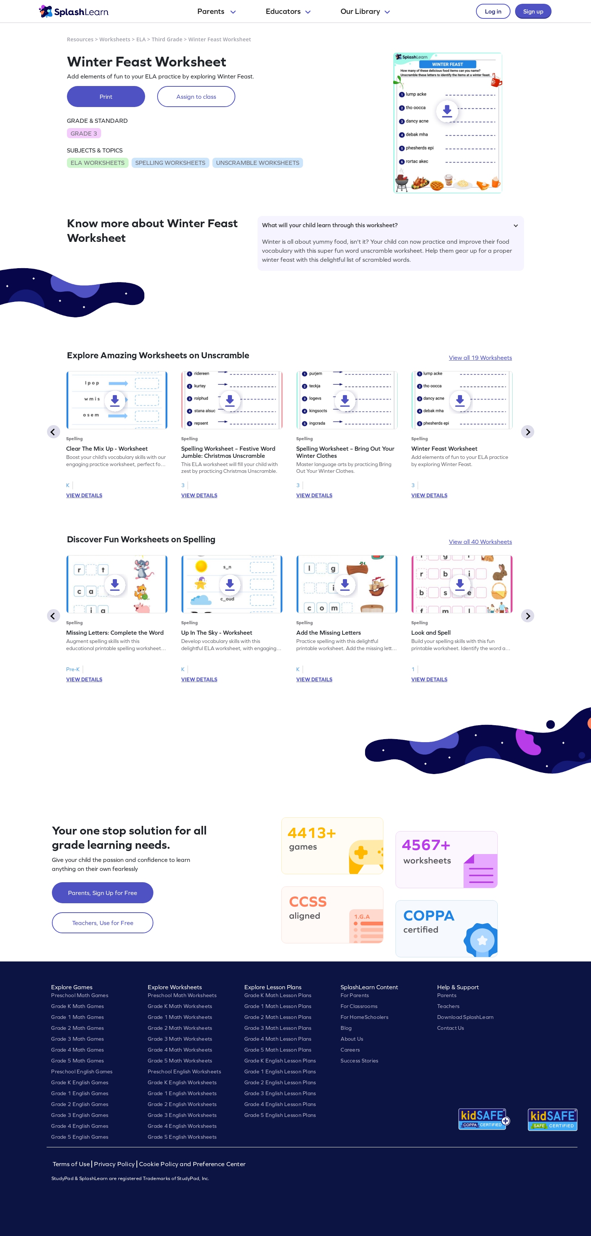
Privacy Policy (114, 1164)
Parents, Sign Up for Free (102, 892)
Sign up (533, 11)
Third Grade (167, 39)
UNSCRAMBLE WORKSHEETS (257, 162)
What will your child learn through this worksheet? (390, 225)
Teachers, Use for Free (102, 922)
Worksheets (115, 39)
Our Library (365, 11)
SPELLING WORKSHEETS (170, 162)
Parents (216, 11)
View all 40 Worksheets (480, 541)
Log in (493, 11)
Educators (288, 11)
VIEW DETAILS (84, 495)
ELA (141, 39)
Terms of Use (72, 1164)
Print (106, 96)
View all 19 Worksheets (480, 357)
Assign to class (196, 96)
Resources (80, 39)
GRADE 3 (84, 133)
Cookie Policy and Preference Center (192, 1164)
